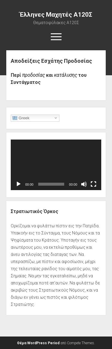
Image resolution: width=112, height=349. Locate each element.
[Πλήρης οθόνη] (93, 184)
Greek (21, 117)
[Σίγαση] (84, 184)
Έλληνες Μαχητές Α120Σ (56, 14)
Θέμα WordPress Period (38, 343)
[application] (56, 165)
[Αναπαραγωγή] (19, 184)
